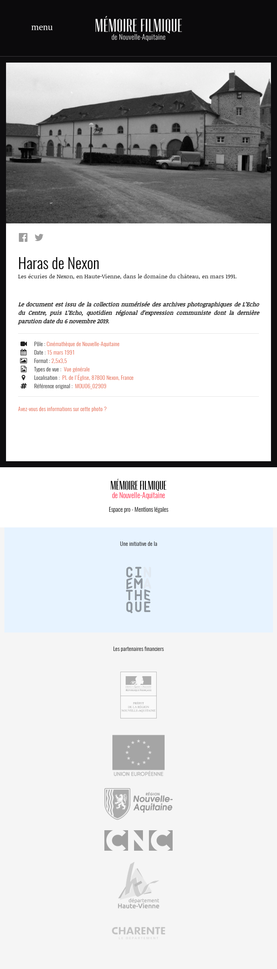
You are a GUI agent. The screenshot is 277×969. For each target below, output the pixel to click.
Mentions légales (151, 509)
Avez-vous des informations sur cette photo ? (62, 409)
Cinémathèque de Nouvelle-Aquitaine (83, 344)
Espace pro (119, 509)
